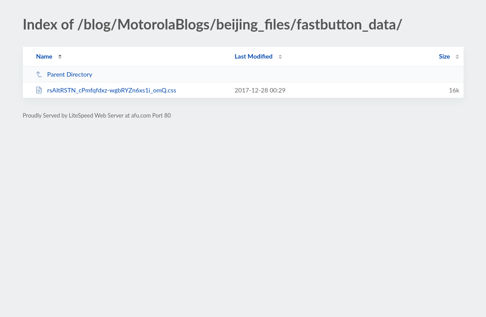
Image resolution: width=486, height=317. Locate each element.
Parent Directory (64, 74)
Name (44, 56)
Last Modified (254, 56)
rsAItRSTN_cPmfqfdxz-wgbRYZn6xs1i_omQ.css (105, 90)
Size (444, 56)
